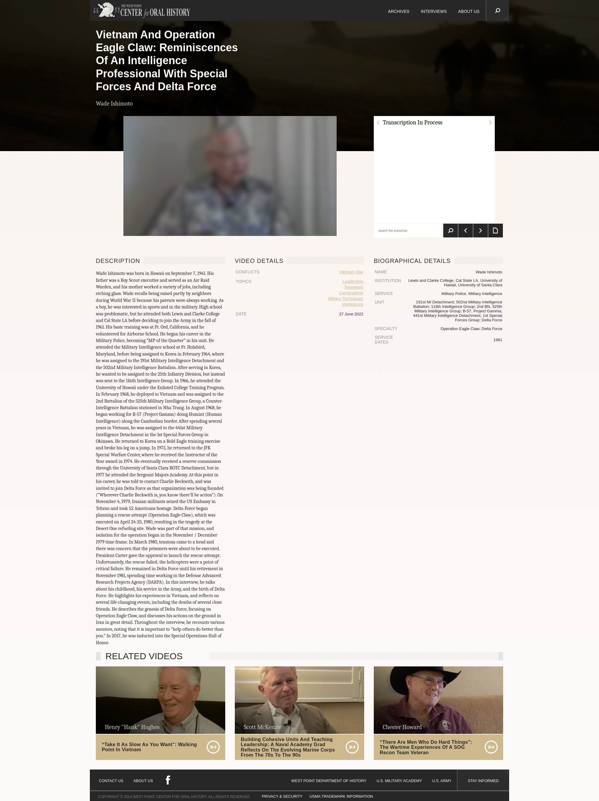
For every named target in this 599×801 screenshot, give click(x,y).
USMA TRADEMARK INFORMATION (341, 796)
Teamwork (353, 287)
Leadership (353, 281)
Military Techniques (345, 298)
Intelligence (352, 304)
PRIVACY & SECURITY (282, 796)
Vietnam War (351, 271)
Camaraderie (351, 292)
